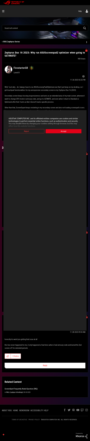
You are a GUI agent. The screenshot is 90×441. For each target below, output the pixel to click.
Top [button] (3, 434)
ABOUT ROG (7, 410)
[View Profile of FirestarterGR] (21, 67)
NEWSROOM (24, 410)
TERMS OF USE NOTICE (19, 420)
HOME (15, 410)
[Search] (45, 28)
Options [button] (86, 42)
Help (80, 11)
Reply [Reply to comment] (45, 365)
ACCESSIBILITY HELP (39, 410)
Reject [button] (26, 131)
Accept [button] (63, 131)
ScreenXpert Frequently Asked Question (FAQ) (21, 389)
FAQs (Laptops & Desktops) (14, 392)
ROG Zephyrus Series (11, 42)
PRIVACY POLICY (34, 420)
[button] (8, 356)
